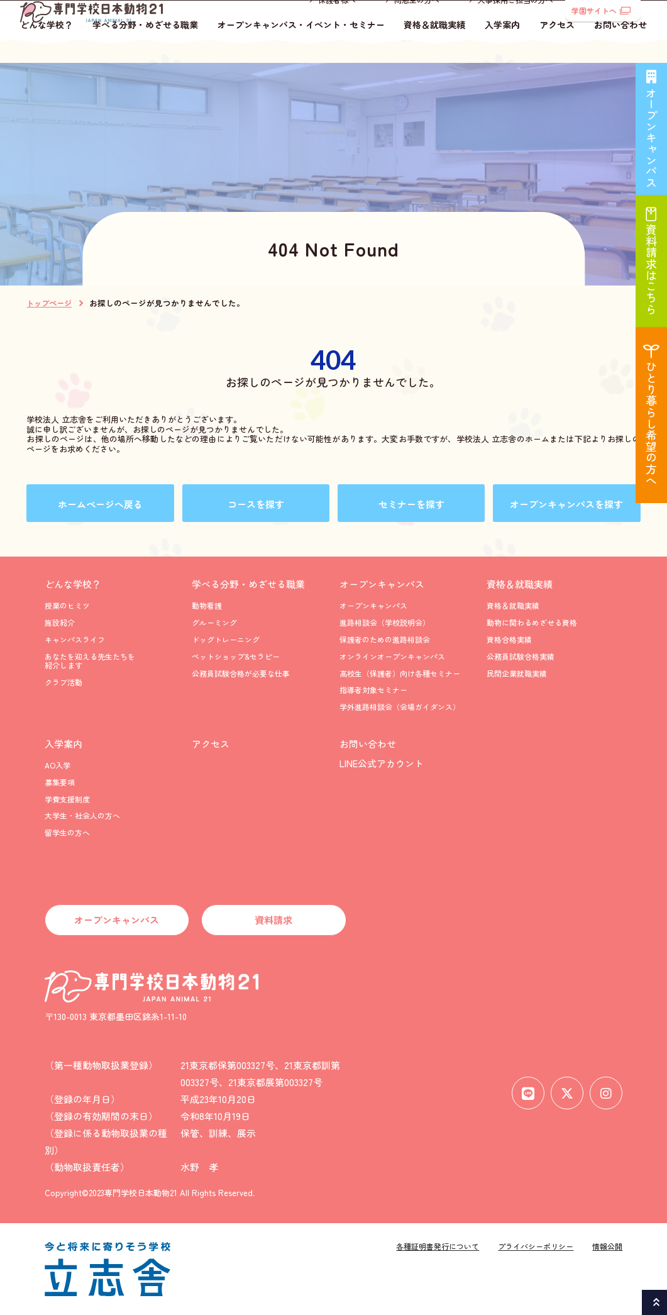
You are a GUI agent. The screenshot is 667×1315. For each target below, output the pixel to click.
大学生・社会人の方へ (82, 815)
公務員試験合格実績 (520, 656)
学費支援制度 (67, 799)
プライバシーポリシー (535, 1246)
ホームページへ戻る (100, 504)
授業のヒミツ (67, 605)
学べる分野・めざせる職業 (145, 48)
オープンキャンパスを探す (566, 504)
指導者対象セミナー (373, 689)
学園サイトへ (601, 10)
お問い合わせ (620, 48)
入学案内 (502, 48)
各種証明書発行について (437, 1246)
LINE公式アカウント (381, 763)
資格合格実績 (509, 639)
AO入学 (57, 765)
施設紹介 (60, 622)
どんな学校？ (46, 48)
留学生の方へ (67, 832)
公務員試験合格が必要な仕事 (241, 673)
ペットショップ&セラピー (236, 656)
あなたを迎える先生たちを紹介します (90, 660)
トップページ (49, 303)
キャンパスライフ (75, 639)
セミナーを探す (411, 504)
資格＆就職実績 (434, 48)
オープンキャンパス (381, 584)
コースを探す (256, 504)
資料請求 (273, 919)
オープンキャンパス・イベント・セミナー (301, 48)
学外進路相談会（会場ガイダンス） (399, 706)
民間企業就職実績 (517, 673)
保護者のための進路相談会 (384, 639)
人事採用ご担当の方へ (515, 23)
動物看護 (207, 605)
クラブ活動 (63, 682)
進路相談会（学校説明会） (384, 622)
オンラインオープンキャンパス (392, 656)
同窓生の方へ (416, 23)
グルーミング (214, 622)
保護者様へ (337, 23)
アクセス (557, 48)
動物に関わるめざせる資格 (532, 622)
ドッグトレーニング (226, 639)
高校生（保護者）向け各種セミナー (399, 673)
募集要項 (60, 782)
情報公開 (607, 1246)
